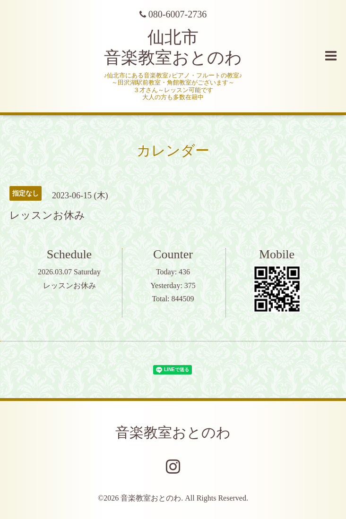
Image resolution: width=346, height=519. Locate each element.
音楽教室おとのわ (173, 432)
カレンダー (173, 150)
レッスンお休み (69, 285)
